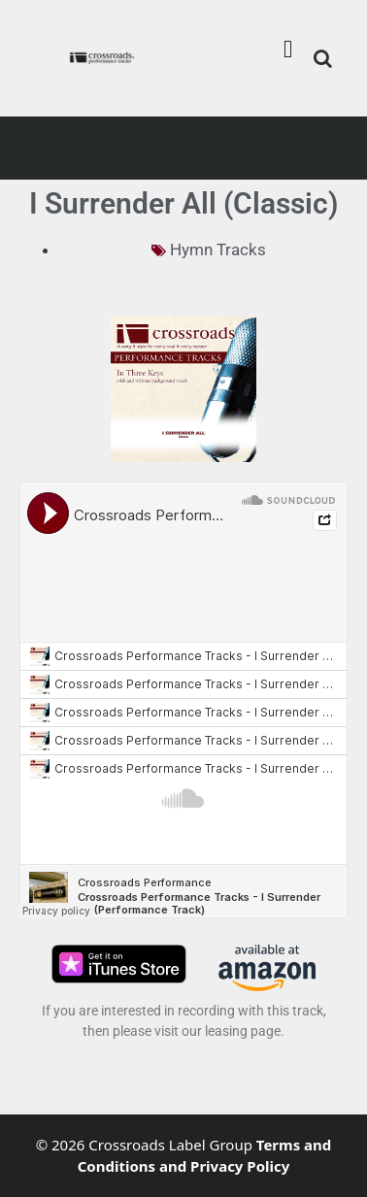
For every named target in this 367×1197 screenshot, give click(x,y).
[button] (288, 48)
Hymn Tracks (218, 249)
